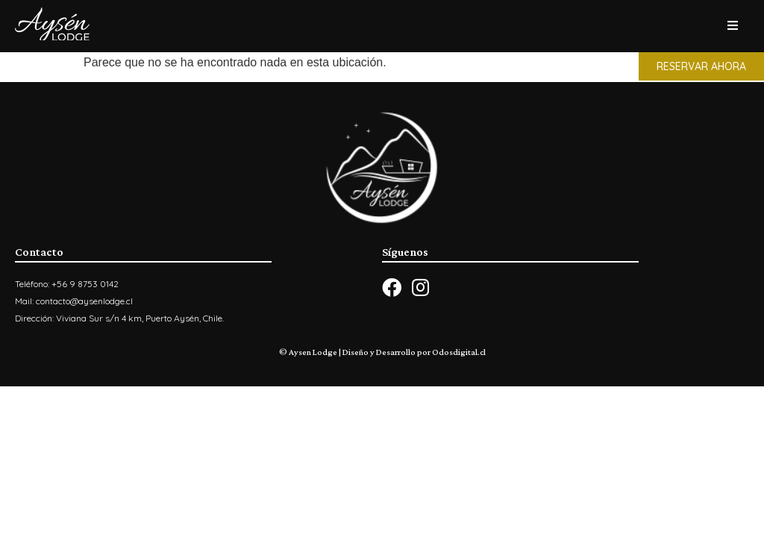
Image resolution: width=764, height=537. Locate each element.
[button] (701, 66)
